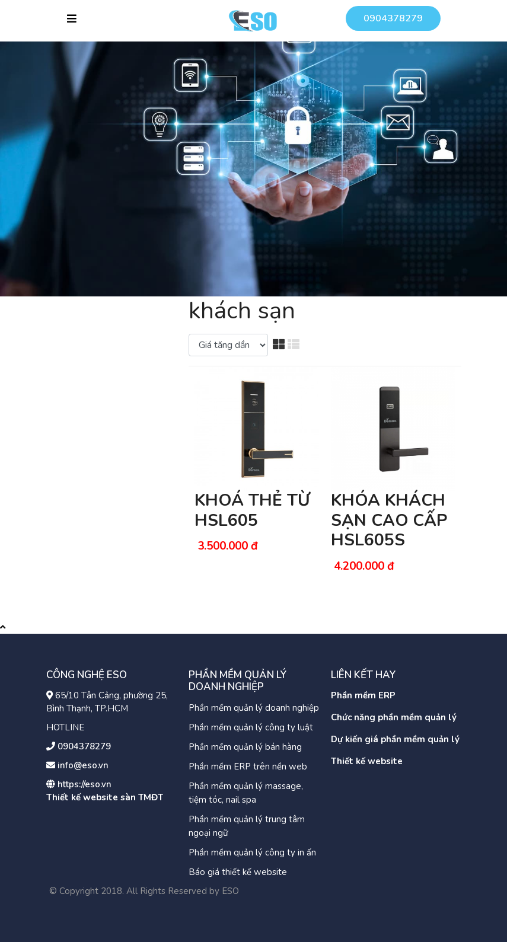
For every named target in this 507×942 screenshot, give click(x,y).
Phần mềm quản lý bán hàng (245, 747)
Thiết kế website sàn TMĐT (104, 797)
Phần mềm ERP (363, 695)
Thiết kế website (367, 761)
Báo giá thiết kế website (238, 872)
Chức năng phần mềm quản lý (394, 717)
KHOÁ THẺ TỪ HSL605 (252, 510)
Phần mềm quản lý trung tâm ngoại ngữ (247, 826)
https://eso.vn (84, 784)
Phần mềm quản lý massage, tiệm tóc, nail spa (246, 793)
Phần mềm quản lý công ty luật (251, 727)
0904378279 (393, 18)
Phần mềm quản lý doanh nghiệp (254, 708)
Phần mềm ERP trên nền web (248, 766)
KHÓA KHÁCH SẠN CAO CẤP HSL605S (389, 520)
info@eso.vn (83, 765)
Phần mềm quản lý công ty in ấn (252, 852)
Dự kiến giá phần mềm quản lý (395, 739)
